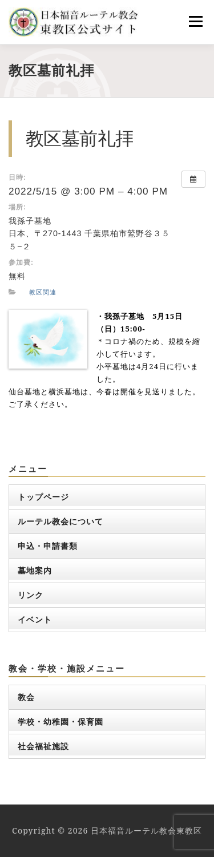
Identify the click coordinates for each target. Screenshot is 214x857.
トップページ (43, 496)
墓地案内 (35, 570)
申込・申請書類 (48, 545)
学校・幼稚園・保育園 (60, 721)
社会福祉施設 (43, 746)
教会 (26, 697)
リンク (30, 594)
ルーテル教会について (60, 521)
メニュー (195, 21)
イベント (35, 619)
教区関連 (42, 292)
